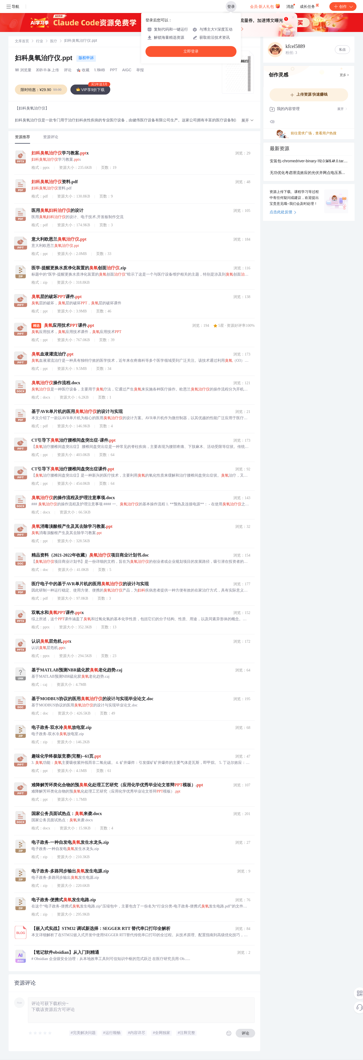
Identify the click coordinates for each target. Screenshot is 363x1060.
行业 (39, 41)
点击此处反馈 (283, 212)
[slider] (40, 1033)
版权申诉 (86, 58)
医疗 (53, 41)
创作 (343, 6)
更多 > (344, 75)
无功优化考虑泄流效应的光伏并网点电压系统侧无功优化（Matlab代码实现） (309, 173)
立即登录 (191, 51)
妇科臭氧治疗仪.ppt (44, 59)
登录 (231, 6)
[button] (247, 120)
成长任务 (310, 5)
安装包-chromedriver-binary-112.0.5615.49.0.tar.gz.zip (309, 161)
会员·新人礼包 (265, 6)
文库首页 (22, 41)
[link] (22, 41)
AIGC (126, 70)
